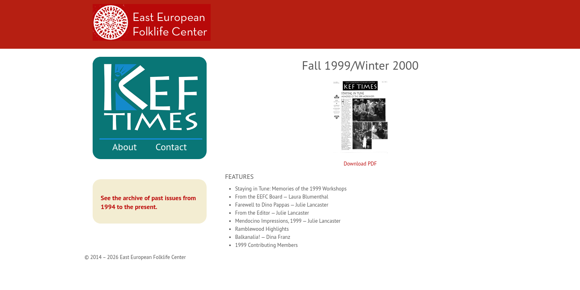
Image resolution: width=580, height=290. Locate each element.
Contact (171, 147)
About (124, 147)
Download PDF (360, 163)
